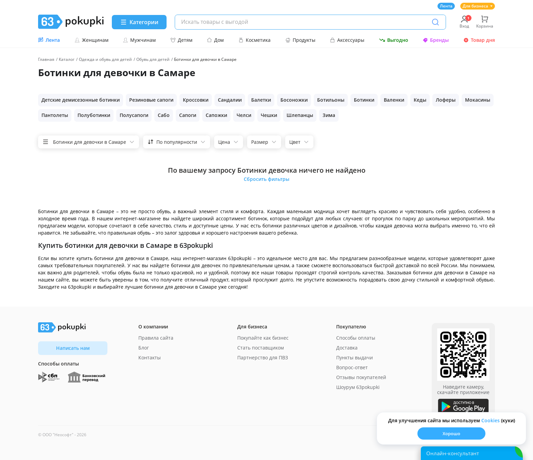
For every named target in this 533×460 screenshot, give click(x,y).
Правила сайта (155, 338)
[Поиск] (435, 22)
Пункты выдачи (354, 357)
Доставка (347, 347)
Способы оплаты (355, 338)
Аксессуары (347, 40)
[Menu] (139, 22)
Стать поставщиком (260, 347)
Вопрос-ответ (352, 367)
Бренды (436, 40)
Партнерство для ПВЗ (262, 357)
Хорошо (451, 433)
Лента (446, 6)
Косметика (254, 40)
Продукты (300, 40)
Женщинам (91, 40)
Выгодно (393, 40)
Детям (181, 40)
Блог (143, 347)
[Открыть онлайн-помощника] (472, 453)
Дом (215, 40)
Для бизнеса (478, 6)
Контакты (149, 357)
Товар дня (479, 40)
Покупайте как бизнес (263, 338)
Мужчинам (139, 40)
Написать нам (73, 348)
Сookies (490, 420)
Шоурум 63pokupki (358, 387)
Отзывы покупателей (361, 377)
